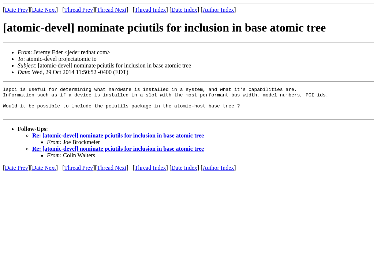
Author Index (218, 10)
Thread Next (111, 10)
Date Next (44, 10)
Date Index (184, 10)
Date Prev (16, 10)
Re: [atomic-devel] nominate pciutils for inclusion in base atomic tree (118, 141)
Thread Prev (78, 10)
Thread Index (150, 10)
